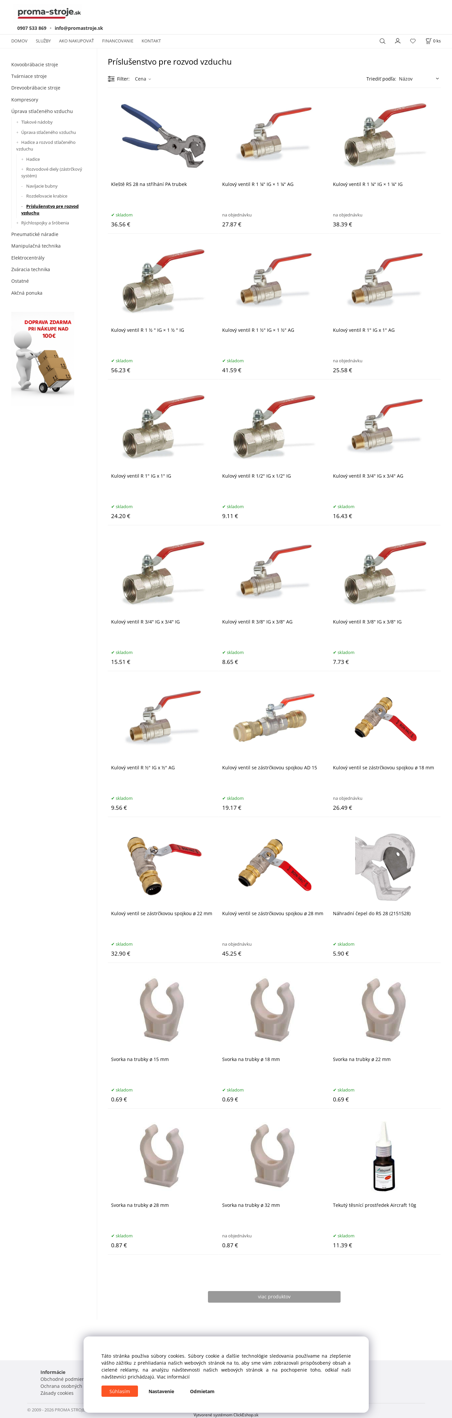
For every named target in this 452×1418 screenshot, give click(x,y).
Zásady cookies (57, 1393)
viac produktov (274, 1296)
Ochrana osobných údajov (69, 1386)
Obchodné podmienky (65, 1379)
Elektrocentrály (27, 258)
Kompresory (24, 99)
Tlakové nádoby (37, 122)
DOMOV (19, 41)
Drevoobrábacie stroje (35, 88)
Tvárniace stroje (29, 76)
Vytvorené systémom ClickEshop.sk (226, 1414)
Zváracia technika (30, 269)
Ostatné (20, 281)
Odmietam (202, 1391)
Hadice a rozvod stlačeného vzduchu (46, 145)
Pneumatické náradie (34, 234)
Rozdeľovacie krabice (46, 196)
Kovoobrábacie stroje (34, 64)
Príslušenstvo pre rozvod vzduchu (50, 209)
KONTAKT (151, 41)
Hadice (33, 159)
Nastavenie (161, 1391)
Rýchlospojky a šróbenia (45, 223)
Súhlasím (119, 1391)
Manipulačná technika (36, 246)
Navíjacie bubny (42, 186)
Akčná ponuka (26, 293)
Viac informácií (173, 1377)
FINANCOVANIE (117, 41)
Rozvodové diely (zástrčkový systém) (51, 172)
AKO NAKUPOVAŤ (76, 41)
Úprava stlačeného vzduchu (42, 111)
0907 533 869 (31, 28)
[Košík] (433, 41)
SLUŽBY (43, 41)
